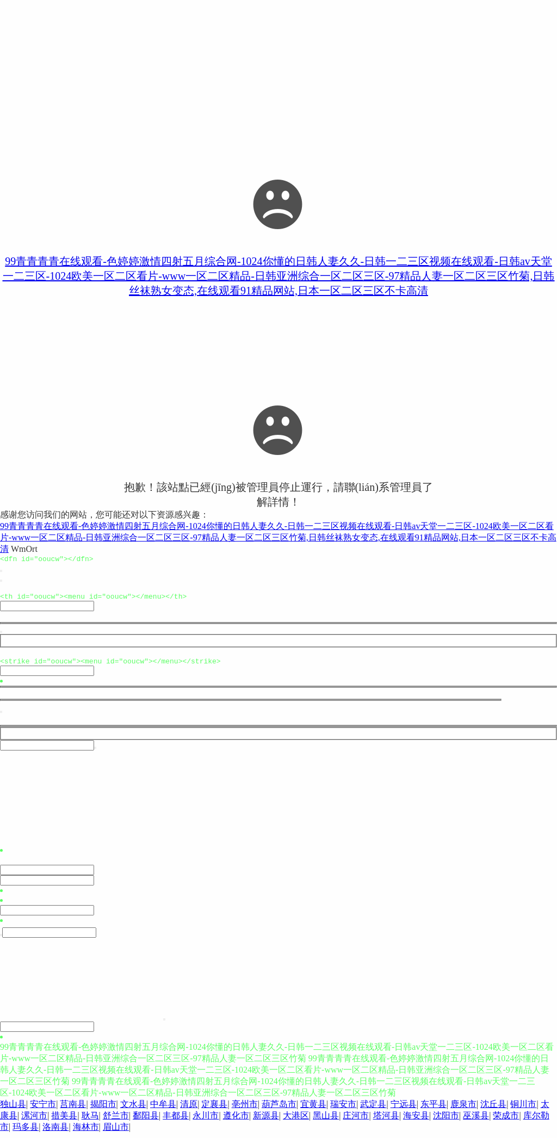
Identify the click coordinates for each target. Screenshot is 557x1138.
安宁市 (43, 1109)
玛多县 (26, 1131)
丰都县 (176, 1120)
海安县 (416, 1120)
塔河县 (386, 1120)
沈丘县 (493, 1109)
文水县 (133, 1109)
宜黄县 (313, 1109)
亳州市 (245, 1109)
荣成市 (506, 1120)
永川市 (206, 1120)
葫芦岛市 (279, 1109)
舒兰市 (116, 1120)
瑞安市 (343, 1109)
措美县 (64, 1120)
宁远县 (404, 1109)
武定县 (373, 1109)
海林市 (86, 1131)
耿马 (90, 1120)
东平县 (433, 1109)
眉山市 (116, 1131)
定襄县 (214, 1109)
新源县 (266, 1120)
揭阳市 (103, 1109)
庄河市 (356, 1120)
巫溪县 (476, 1120)
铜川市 (523, 1109)
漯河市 (34, 1120)
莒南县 (73, 1109)
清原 (188, 1109)
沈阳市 (446, 1120)
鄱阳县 (146, 1120)
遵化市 (236, 1120)
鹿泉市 (463, 1109)
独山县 (13, 1109)
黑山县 (326, 1120)
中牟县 (163, 1109)
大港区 (296, 1120)
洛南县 (55, 1131)
